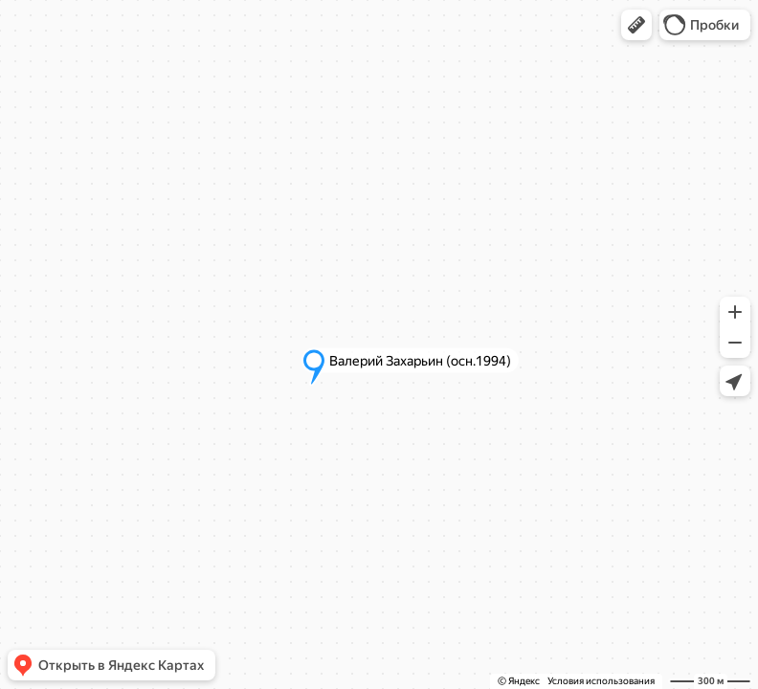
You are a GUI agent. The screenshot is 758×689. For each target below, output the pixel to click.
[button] (636, 25)
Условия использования (601, 681)
